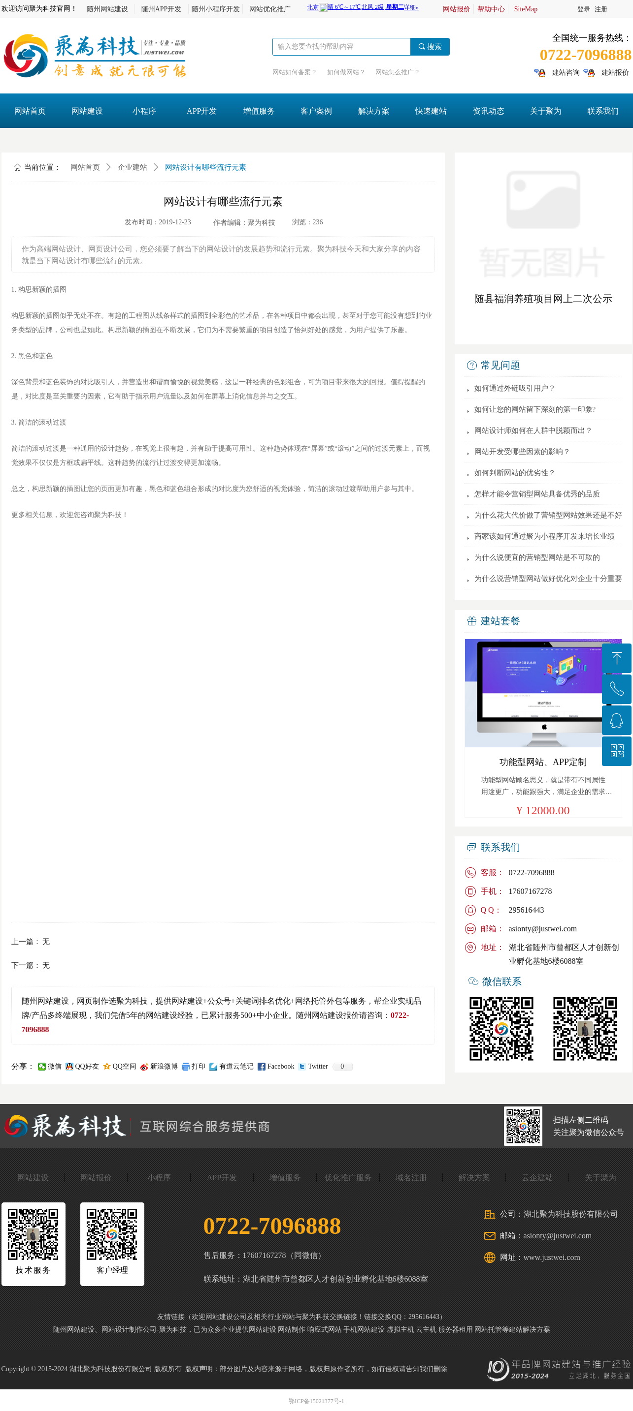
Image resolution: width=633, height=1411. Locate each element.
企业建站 (132, 167)
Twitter (318, 1066)
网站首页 (85, 167)
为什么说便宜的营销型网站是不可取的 (537, 557)
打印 (198, 1066)
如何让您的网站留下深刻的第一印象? (535, 409)
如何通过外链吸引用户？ (515, 388)
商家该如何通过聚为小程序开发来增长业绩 (544, 536)
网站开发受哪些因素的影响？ (522, 452)
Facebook (280, 1066)
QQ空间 (124, 1066)
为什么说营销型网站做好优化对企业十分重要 (548, 579)
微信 (55, 1066)
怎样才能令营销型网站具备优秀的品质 (537, 494)
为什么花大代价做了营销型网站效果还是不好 (548, 515)
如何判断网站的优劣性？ (515, 473)
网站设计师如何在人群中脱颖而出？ (533, 430)
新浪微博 (164, 1066)
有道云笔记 (236, 1066)
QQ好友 (87, 1066)
